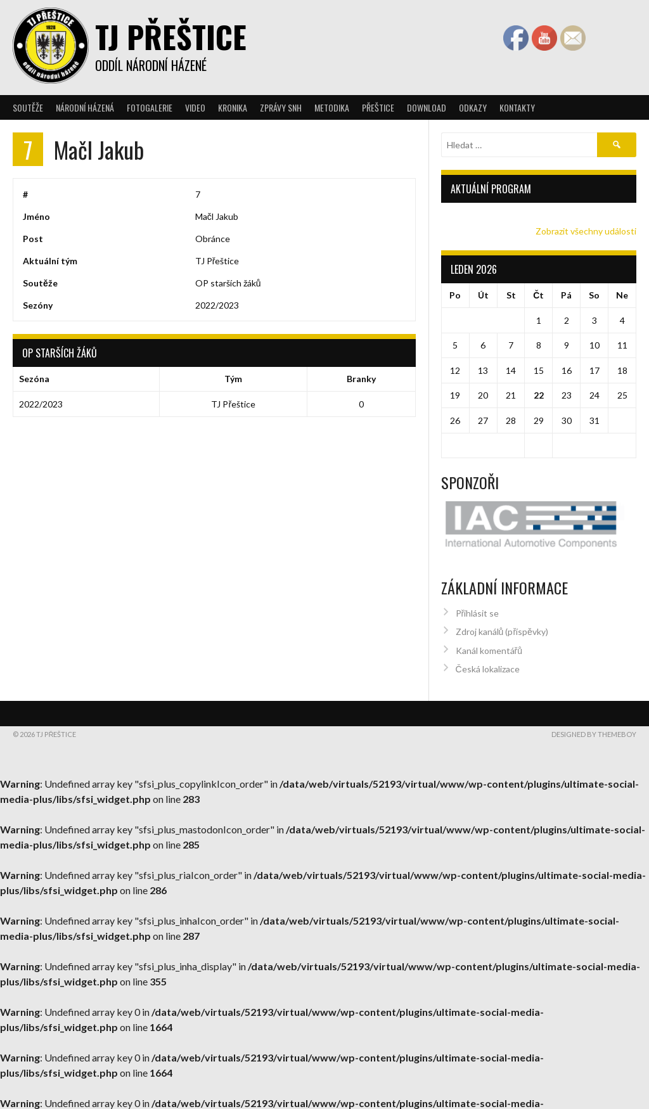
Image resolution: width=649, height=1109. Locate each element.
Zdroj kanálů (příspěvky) (502, 624)
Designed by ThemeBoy (593, 727)
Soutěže (28, 107)
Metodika (331, 107)
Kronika (232, 107)
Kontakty (517, 107)
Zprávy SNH (281, 107)
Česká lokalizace (488, 662)
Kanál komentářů (489, 643)
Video (195, 107)
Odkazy (473, 107)
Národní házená (85, 107)
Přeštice (378, 107)
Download (426, 107)
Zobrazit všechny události (586, 231)
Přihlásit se (477, 606)
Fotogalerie (149, 107)
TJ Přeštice (171, 36)
